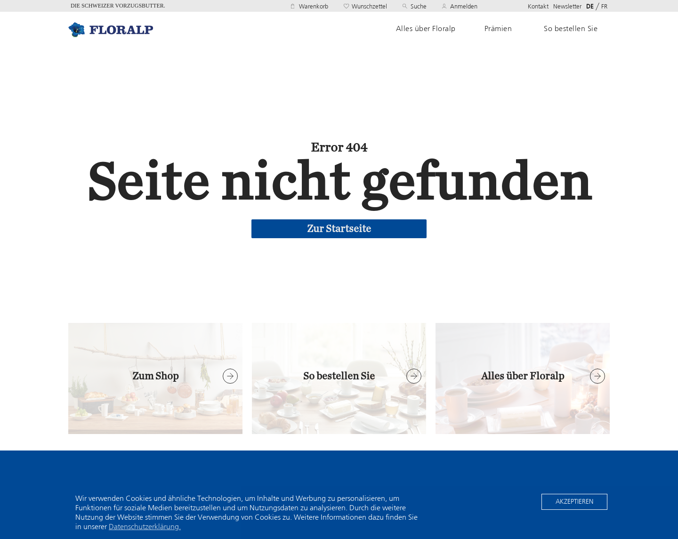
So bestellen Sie (570, 28)
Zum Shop (155, 376)
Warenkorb (313, 6)
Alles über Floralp (426, 28)
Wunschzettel (369, 6)
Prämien (498, 28)
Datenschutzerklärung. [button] (145, 526)
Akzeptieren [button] (574, 502)
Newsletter (567, 6)
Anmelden (463, 6)
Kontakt (538, 6)
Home (110, 29)
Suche (419, 6)
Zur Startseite (339, 228)
